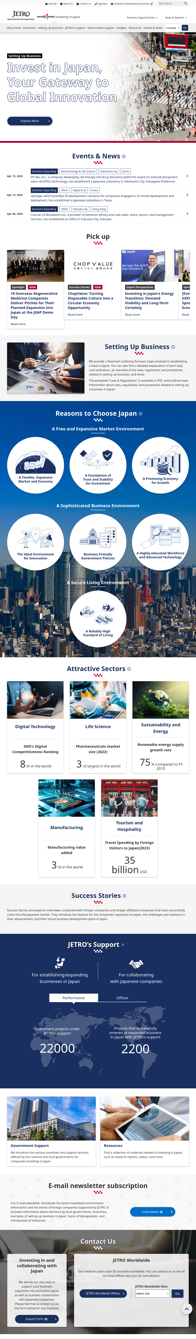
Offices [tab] (122, 997)
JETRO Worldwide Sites (151, 1286)
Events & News (96, 155)
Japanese (102, 3)
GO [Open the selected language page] (185, 27)
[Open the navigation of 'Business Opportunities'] (142, 17)
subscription (152, 1212)
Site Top (52, 3)
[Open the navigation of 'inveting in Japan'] (175, 17)
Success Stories (96, 895)
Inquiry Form (37, 1319)
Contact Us (85, 3)
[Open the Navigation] (14, 27)
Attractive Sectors (96, 668)
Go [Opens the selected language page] (177, 1293)
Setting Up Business (137, 346)
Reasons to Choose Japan (96, 413)
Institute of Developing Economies (133, 3)
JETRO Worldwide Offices (103, 1293)
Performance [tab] (73, 997)
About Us (68, 3)
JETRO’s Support (93, 944)
